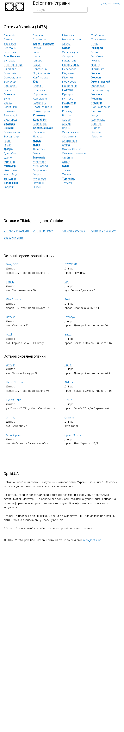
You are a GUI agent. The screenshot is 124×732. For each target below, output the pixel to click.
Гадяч (7, 140)
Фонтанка (97, 69)
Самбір (66, 123)
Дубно (8, 157)
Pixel (9, 334)
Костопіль (39, 102)
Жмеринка (11, 170)
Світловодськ (71, 132)
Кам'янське (40, 77)
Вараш (8, 102)
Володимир (11, 136)
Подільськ (69, 81)
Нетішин (38, 183)
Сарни (66, 128)
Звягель (38, 35)
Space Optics (72, 435)
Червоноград (100, 90)
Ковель (38, 86)
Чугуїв (95, 115)
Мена (36, 153)
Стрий (66, 161)
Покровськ (69, 86)
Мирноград (40, 166)
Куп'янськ (39, 132)
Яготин (96, 132)
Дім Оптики (13, 299)
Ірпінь (37, 56)
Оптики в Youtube (73, 230)
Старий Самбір (71, 149)
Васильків (10, 107)
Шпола (95, 128)
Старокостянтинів (74, 153)
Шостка (96, 123)
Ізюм (36, 52)
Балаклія (9, 35)
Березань (10, 48)
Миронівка (40, 170)
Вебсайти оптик (14, 237)
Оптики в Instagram (16, 230)
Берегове (10, 43)
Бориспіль (10, 86)
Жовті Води (11, 174)
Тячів (94, 43)
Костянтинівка (42, 107)
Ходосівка (98, 86)
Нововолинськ (72, 39)
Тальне (66, 174)
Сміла (66, 145)
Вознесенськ (12, 132)
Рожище (67, 111)
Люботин (39, 149)
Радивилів (69, 102)
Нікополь (68, 35)
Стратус (69, 317)
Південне (68, 73)
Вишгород (10, 119)
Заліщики (10, 178)
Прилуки (67, 94)
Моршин (38, 174)
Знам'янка (39, 39)
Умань (95, 60)
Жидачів (9, 161)
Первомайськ (71, 64)
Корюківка (40, 98)
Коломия (39, 90)
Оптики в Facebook (103, 230)
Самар (66, 119)
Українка (97, 56)
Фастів (95, 64)
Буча (7, 98)
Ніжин (37, 187)
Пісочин (67, 77)
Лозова (38, 136)
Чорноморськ (100, 107)
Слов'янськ (69, 140)
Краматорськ (41, 111)
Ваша (68, 334)
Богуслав (10, 81)
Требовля (97, 35)
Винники (9, 111)
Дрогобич (10, 153)
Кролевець (40, 123)
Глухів (7, 145)
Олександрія (70, 52)
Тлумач (67, 183)
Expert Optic (13, 400)
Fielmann (70, 382)
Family (10, 282)
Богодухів (10, 73)
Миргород (39, 161)
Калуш (37, 64)
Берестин (10, 52)
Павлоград (69, 60)
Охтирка (67, 56)
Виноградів (11, 115)
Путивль (67, 98)
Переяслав (69, 69)
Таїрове (67, 170)
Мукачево (39, 178)
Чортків (96, 111)
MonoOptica (13, 435)
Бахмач (8, 39)
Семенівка (69, 136)
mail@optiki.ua (92, 540)
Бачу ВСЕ (12, 264)
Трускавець (99, 39)
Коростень (40, 94)
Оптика (10, 317)
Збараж (9, 187)
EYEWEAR (70, 264)
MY (66, 282)
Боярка (8, 90)
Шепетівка (98, 119)
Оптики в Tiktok (43, 230)
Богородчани (12, 77)
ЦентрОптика (14, 382)
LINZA (68, 400)
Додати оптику (111, 3)
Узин (94, 52)
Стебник (67, 157)
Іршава (37, 60)
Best (67, 299)
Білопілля (10, 69)
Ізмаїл (37, 48)
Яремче (96, 136)
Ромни (66, 115)
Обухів (66, 43)
